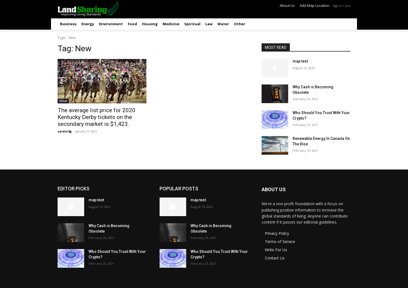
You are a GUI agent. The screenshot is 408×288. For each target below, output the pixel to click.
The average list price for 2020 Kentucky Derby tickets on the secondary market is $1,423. (96, 117)
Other (63, 101)
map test (300, 61)
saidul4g (65, 131)
